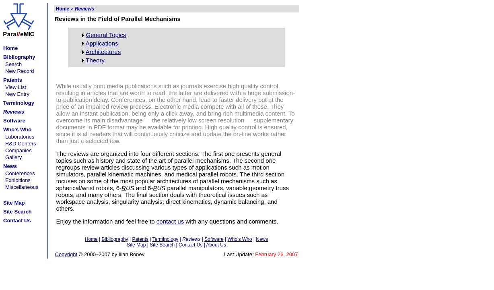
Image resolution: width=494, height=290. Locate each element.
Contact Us (190, 245)
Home (91, 239)
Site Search (162, 245)
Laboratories (19, 137)
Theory (95, 60)
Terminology (165, 239)
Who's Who (239, 239)
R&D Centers (20, 144)
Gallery (13, 157)
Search (13, 64)
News (262, 239)
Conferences (20, 173)
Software (213, 239)
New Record (19, 71)
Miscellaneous (21, 187)
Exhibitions (18, 180)
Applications (102, 43)
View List (15, 87)
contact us (170, 221)
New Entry (17, 94)
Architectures (103, 51)
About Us (216, 245)
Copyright (66, 254)
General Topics (106, 34)
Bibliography (115, 239)
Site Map (136, 245)
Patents (140, 239)
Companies (18, 150)
